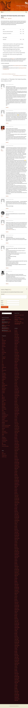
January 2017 (16, 496)
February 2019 (17, 459)
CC (2, 355)
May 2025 (16, 347)
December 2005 (17, 694)
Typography (3, 437)
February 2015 (17, 530)
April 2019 (16, 456)
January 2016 (16, 514)
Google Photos (4, 377)
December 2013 (17, 551)
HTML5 (3, 382)
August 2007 (16, 664)
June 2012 (16, 578)
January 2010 (16, 621)
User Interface (4, 441)
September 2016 (17, 502)
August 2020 (16, 432)
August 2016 (16, 504)
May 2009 (16, 633)
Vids (2, 443)
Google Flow (3, 376)
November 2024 (17, 356)
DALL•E (3, 364)
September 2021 (17, 413)
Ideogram (3, 383)
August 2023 (16, 379)
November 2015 (17, 517)
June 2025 (16, 346)
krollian (2, 275)
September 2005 (17, 698)
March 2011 (16, 600)
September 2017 (17, 484)
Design (3, 365)
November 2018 (17, 463)
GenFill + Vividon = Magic (18, 321)
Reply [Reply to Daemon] (7, 142)
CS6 (2, 362)
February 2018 (17, 477)
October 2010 (16, 608)
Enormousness (4, 370)
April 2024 (16, 367)
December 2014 (17, 533)
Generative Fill (4, 374)
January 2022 (16, 407)
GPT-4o (3, 380)
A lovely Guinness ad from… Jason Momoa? (6, 323)
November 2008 (17, 642)
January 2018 (16, 478)
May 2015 (16, 526)
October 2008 (16, 643)
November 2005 (17, 695)
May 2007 (16, 669)
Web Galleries (4, 444)
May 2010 (16, 615)
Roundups (3, 423)
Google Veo (3, 379)
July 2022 (16, 398)
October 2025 (16, 340)
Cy (10, 289)
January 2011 (16, 603)
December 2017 (17, 480)
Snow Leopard (4, 431)
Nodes (3, 410)
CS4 (2, 359)
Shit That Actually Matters (5, 426)
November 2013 (17, 553)
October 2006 (16, 679)
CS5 (2, 361)
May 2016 (16, 508)
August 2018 (16, 468)
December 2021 (17, 408)
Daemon (2, 130)
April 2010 (16, 617)
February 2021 (17, 423)
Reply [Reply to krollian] (7, 283)
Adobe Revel (4, 343)
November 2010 (17, 606)
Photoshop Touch (4, 416)
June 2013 (16, 560)
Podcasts (3, 419)
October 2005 (16, 697)
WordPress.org (4, 456)
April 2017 (16, 492)
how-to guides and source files (18, 65)
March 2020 (16, 440)
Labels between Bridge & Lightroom (8, 74)
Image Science (4, 388)
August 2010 (16, 611)
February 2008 (17, 655)
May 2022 (16, 401)
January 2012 (16, 585)
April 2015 (16, 527)
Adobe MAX (3, 342)
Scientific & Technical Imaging (6, 425)
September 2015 (17, 520)
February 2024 (17, 370)
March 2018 (16, 475)
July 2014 (16, 541)
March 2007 (16, 672)
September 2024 (17, 359)
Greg (1, 239)
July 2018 (16, 469)
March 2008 (16, 654)
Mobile (3, 401)
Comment (3, 294)
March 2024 (16, 368)
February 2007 (17, 673)
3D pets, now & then (17, 317)
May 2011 (16, 597)
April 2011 (16, 599)
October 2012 (16, 572)
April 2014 (16, 545)
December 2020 (17, 426)
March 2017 (16, 493)
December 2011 (17, 587)
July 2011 (16, 594)
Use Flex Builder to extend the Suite (20, 75)
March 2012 (16, 582)
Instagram (3, 391)
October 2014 (16, 536)
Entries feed (3, 453)
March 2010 (16, 618)
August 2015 (16, 521)
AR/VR (3, 349)
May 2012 (16, 579)
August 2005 (16, 700)
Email (2, 302)
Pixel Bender (3, 417)
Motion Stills (3, 404)
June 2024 (16, 364)
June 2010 (16, 614)
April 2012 (16, 581)
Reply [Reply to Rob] (7, 107)
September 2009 (17, 627)
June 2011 (16, 596)
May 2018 (16, 472)
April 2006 (16, 688)
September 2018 (17, 466)
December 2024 (17, 355)
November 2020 (17, 428)
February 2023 (17, 388)
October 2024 (16, 358)
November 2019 (17, 446)
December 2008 (17, 640)
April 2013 (16, 563)
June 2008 (16, 649)
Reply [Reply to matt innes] (7, 231)
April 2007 (16, 670)
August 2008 (16, 646)
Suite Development (4, 432)
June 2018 (16, 471)
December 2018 (17, 462)
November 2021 (17, 410)
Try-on (3, 435)
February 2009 (17, 637)
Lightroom (3, 397)
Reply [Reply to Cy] (7, 208)
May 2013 (16, 562)
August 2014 (16, 539)
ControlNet (3, 358)
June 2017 (16, 489)
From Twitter (4, 373)
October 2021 (16, 411)
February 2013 (17, 566)
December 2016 (17, 498)
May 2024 (16, 365)
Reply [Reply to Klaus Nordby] (7, 123)
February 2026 (17, 334)
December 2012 (17, 569)
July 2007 (16, 666)
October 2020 (16, 429)
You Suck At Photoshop (5, 446)
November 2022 (17, 392)
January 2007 (16, 675)
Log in (3, 452)
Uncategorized (4, 438)
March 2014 (16, 547)
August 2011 (16, 593)
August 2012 (16, 575)
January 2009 (16, 639)
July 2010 (16, 612)
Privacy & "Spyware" (5, 420)
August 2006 (16, 682)
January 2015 (16, 532)
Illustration (10, 18)
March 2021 (16, 422)
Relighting (3, 422)
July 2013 (16, 559)
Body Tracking (4, 352)
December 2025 (17, 337)
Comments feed (4, 455)
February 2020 (17, 441)
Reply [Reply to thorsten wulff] (7, 217)
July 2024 (16, 362)
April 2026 (16, 331)
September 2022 (17, 395)
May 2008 (16, 651)
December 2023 (17, 373)
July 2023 (16, 380)
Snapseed (3, 428)
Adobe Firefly (4, 340)
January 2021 (16, 425)
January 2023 (16, 389)
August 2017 (16, 486)
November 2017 (17, 481)
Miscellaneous (4, 400)
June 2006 (16, 685)
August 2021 (16, 414)
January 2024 (16, 371)
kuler (2, 395)
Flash (2, 371)
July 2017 (16, 487)
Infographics (3, 389)
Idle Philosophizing (4, 385)
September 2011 (17, 591)
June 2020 (16, 435)
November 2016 (17, 499)
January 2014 (16, 550)
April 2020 (16, 438)
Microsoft (3, 398)
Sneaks (3, 429)
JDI (2, 394)
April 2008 (16, 652)
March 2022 (16, 404)
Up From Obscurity (4, 440)
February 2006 (17, 691)
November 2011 (17, 588)
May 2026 (16, 330)
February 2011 (17, 602)
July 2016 (16, 505)
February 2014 (17, 548)
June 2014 (16, 542)
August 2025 (16, 343)
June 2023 (16, 382)
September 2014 (17, 538)
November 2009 (17, 624)
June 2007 (16, 667)
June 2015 (16, 524)
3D (2, 337)
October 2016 (16, 501)
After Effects (3, 346)
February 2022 (17, 405)
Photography (4, 413)
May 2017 (16, 490)
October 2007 (16, 661)
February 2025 (17, 352)
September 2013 (17, 556)
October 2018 (16, 465)
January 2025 (16, 353)
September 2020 (17, 431)
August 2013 (16, 557)
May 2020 (16, 437)
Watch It (13, 58)
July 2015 (16, 523)
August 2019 (16, 450)
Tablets (3, 434)
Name (2, 300)
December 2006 (17, 676)
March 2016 (16, 511)
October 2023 (16, 376)
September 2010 (17, 609)
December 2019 (17, 444)
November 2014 (17, 535)
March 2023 (16, 386)
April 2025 (16, 349)
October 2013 (16, 554)
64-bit (3, 339)
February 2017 (17, 495)
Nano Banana (4, 407)
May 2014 (16, 544)
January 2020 (16, 443)
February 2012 (17, 584)
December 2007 (17, 658)
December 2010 (17, 605)
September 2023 (17, 377)
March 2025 (16, 350)
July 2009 (16, 630)
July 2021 (16, 416)
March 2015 (16, 529)
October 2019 (16, 447)
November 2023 (17, 374)
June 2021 (16, 417)
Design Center (4, 367)
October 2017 (16, 483)
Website (2, 304)
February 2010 (17, 620)
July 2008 (16, 648)
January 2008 (16, 657)
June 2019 (16, 453)
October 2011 (16, 590)
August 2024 (16, 361)
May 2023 (16, 383)
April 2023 (16, 385)
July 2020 (16, 434)
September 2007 (17, 663)
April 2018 (16, 474)
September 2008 (17, 645)
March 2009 (16, 636)
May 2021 (16, 419)
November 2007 (17, 660)
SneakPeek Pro (9, 229)
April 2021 (16, 420)
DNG (2, 368)
